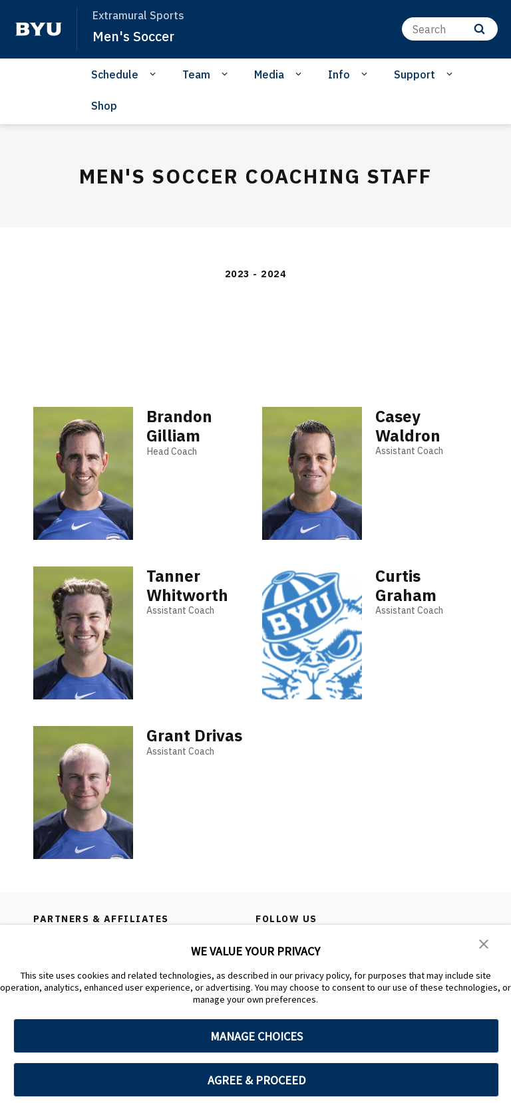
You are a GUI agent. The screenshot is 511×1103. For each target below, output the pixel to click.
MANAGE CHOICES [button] (256, 1036)
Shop (104, 105)
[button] (484, 944)
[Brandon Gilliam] (83, 473)
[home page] (38, 29)
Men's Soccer (135, 36)
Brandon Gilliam (179, 426)
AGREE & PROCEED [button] (256, 1080)
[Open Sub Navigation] (155, 73)
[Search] (450, 29)
